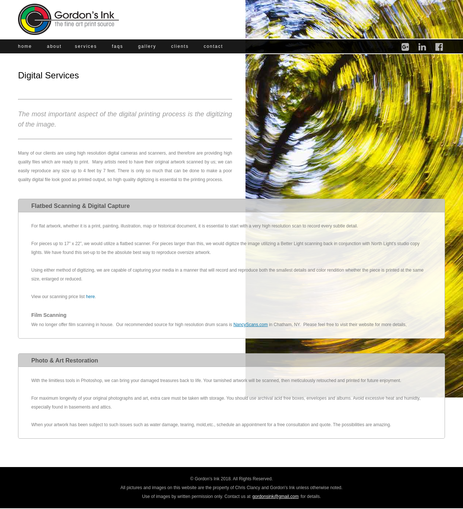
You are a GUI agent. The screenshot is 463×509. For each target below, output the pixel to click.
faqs (117, 46)
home (25, 46)
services (86, 46)
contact (213, 46)
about (54, 46)
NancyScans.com (250, 324)
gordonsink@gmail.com (275, 496)
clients (180, 46)
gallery (147, 46)
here (90, 296)
